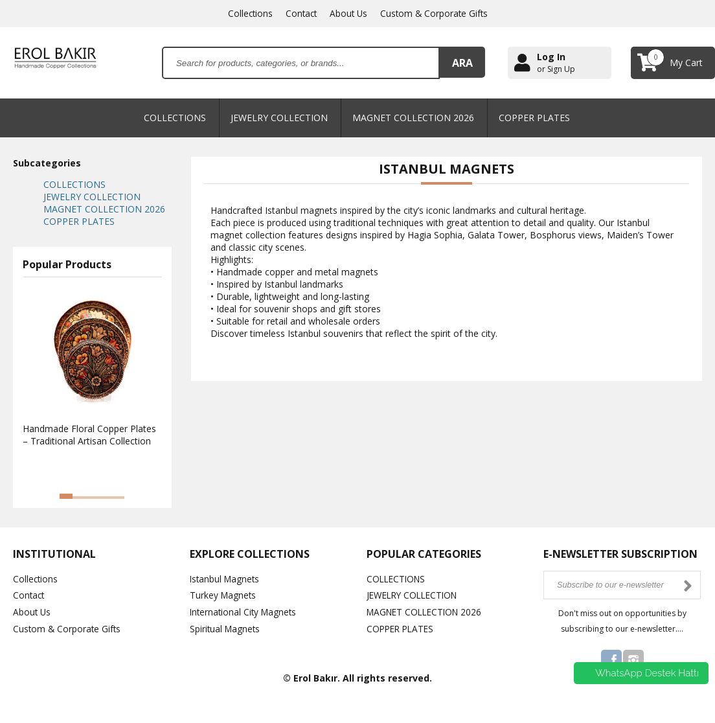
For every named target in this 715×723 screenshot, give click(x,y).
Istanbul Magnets (226, 579)
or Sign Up (556, 69)
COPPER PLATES (534, 117)
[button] (66, 496)
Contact (299, 13)
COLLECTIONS (175, 117)
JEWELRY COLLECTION (279, 117)
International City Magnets (245, 611)
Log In (551, 57)
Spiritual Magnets (226, 627)
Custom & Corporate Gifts (436, 13)
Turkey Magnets (224, 595)
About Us (348, 13)
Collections (247, 13)
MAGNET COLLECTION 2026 (413, 117)
